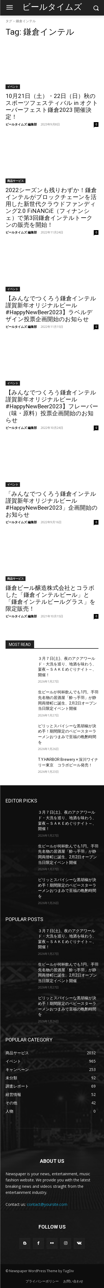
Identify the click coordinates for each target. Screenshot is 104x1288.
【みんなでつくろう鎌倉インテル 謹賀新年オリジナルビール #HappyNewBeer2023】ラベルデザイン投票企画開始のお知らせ (51, 309)
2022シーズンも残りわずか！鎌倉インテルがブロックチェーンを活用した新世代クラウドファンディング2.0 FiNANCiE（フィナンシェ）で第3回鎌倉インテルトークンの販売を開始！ (51, 207)
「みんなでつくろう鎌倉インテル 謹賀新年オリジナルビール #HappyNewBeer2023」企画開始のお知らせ (52, 504)
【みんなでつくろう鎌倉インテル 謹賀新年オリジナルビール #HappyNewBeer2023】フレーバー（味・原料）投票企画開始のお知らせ (52, 406)
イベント (12, 87)
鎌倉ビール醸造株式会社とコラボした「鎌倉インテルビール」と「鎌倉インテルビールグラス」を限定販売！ (51, 598)
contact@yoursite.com (47, 1204)
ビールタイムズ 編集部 (21, 124)
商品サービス (15, 181)
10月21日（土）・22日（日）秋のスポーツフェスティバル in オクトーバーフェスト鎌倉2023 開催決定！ (52, 106)
